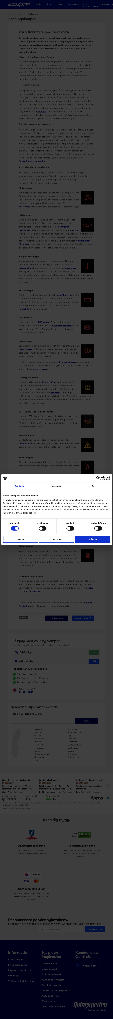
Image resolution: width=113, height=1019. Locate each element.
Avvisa (20, 539)
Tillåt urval (56, 539)
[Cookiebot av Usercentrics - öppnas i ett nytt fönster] (98, 478)
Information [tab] (56, 486)
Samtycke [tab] (19, 486)
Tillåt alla (92, 539)
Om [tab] (93, 486)
